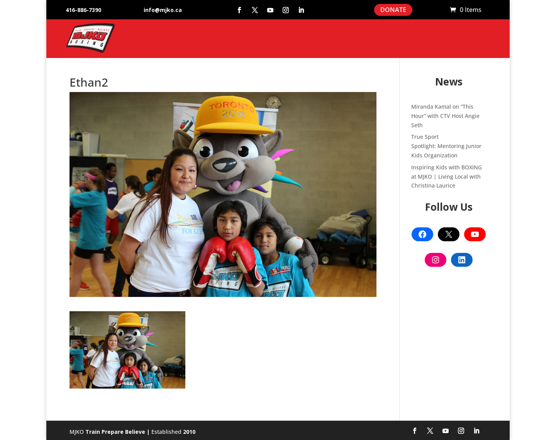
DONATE (393, 9)
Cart (440, 10)
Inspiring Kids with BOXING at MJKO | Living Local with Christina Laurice (446, 176)
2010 (189, 431)
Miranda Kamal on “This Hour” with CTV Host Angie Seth (445, 116)
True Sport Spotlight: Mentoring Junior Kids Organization (446, 146)
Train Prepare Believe (115, 431)
